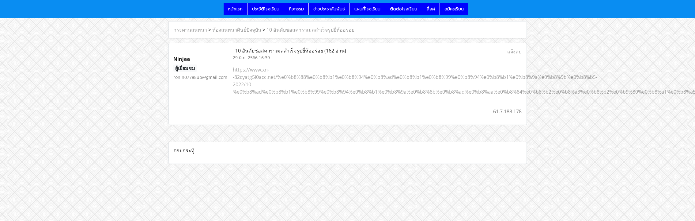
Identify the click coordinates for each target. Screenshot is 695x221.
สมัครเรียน (454, 9)
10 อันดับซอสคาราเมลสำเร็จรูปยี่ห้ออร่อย (310, 29)
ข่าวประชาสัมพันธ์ (329, 9)
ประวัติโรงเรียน (265, 9)
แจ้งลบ (514, 51)
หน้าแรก (235, 9)
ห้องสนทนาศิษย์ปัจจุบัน (236, 29)
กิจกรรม (296, 9)
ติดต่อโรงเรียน (403, 9)
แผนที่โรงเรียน (367, 9)
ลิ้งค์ (431, 9)
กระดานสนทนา (190, 29)
